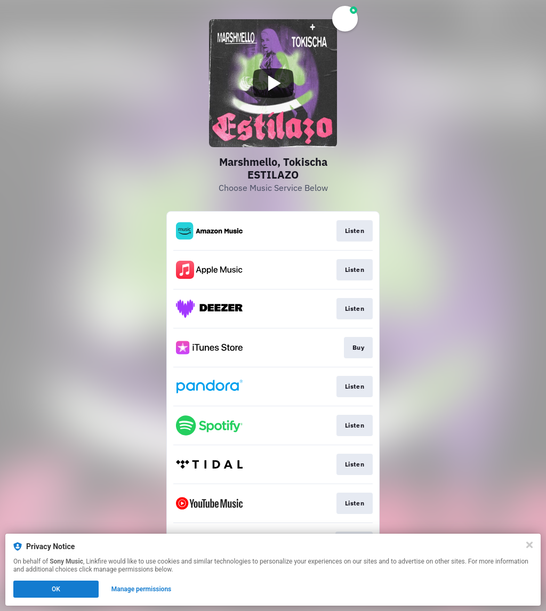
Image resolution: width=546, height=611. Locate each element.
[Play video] (273, 83)
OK (56, 589)
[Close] (529, 544)
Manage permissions (141, 589)
